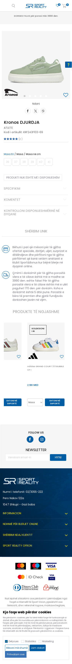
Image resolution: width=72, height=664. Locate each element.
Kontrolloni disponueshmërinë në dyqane (36, 212)
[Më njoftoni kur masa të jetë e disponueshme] (7, 162)
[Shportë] (64, 6)
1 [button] (25, 97)
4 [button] (42, 97)
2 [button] (30, 97)
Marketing (48, 641)
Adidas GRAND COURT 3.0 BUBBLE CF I (45, 368)
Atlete (8, 128)
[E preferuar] (57, 5)
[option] (36, 65)
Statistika (30, 641)
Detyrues (14, 641)
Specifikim (36, 189)
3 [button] (36, 97)
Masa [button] (20, 154)
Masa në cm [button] (33, 154)
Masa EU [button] (9, 154)
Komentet (36, 200)
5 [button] (47, 97)
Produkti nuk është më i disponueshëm (33, 177)
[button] (66, 95)
